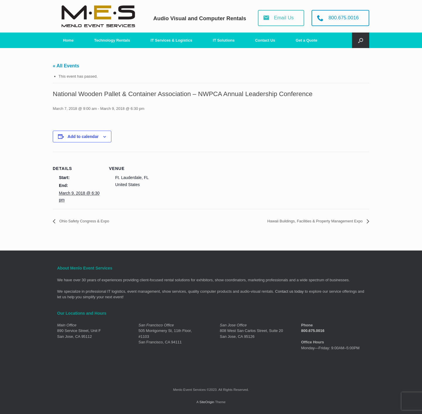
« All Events (66, 65)
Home (68, 40)
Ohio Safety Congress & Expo (90, 221)
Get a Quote (306, 40)
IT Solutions (223, 40)
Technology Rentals (112, 40)
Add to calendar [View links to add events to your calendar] (83, 136)
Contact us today (289, 291)
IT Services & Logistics (171, 40)
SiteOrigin (206, 402)
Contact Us (265, 40)
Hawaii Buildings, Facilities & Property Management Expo (303, 221)
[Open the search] (360, 40)
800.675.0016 (313, 331)
